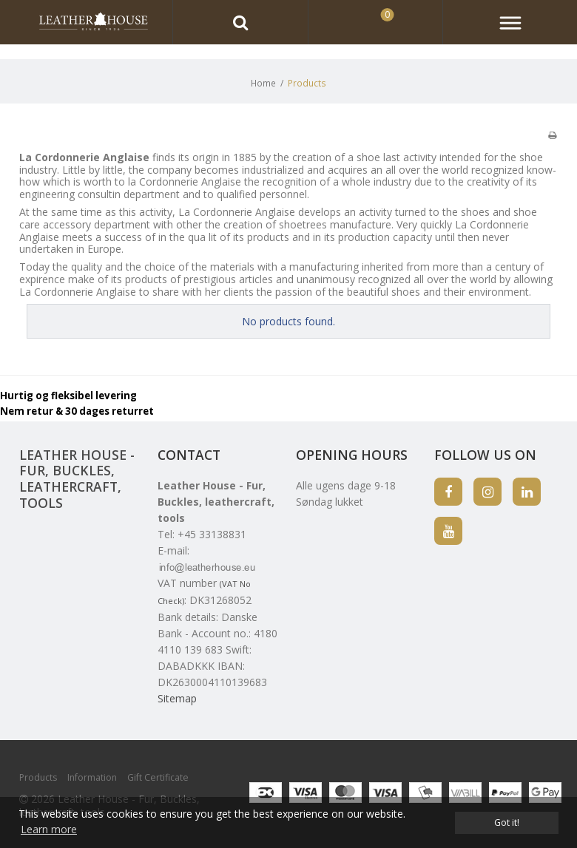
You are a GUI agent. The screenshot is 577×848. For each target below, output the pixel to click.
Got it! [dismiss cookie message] (506, 822)
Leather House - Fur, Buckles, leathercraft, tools (77, 479)
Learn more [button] (49, 829)
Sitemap (177, 698)
